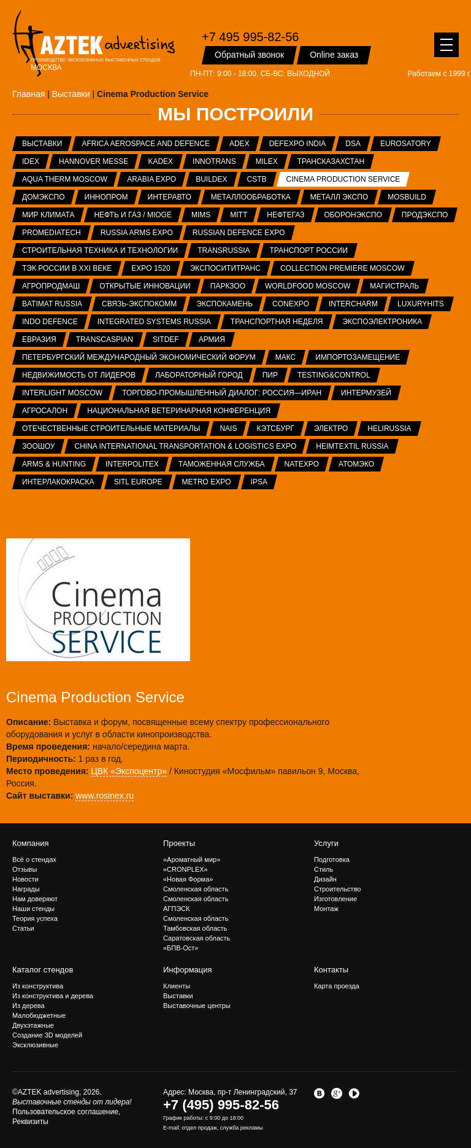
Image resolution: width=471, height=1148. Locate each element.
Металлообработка (251, 197)
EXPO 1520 (150, 268)
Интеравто (169, 197)
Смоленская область (195, 889)
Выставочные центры (197, 1005)
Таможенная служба (221, 464)
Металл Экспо (339, 197)
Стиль (323, 869)
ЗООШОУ (38, 446)
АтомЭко (356, 464)
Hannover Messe (93, 161)
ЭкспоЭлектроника (382, 321)
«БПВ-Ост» (180, 948)
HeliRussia (389, 428)
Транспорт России (309, 250)
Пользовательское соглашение (65, 1111)
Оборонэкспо (353, 215)
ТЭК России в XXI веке (67, 268)
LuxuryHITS (420, 304)
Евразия (39, 339)
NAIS (228, 428)
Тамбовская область (195, 928)
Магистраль (394, 286)
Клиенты (176, 986)
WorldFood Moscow (307, 286)
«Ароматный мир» (191, 859)
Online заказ (334, 55)
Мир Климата (48, 215)
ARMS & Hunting (54, 464)
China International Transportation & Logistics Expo (185, 446)
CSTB (257, 179)
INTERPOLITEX (132, 464)
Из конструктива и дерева (52, 995)
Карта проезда (336, 986)
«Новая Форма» (188, 879)
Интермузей (366, 393)
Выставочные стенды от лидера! (72, 1102)
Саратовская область (196, 938)
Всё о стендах (34, 859)
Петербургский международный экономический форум (139, 357)
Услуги (326, 843)
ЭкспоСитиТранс (225, 268)
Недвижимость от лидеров (79, 375)
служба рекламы (241, 1128)
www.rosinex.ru (104, 796)
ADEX (239, 143)
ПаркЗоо (227, 286)
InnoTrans (214, 161)
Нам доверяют (35, 898)
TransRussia (223, 250)
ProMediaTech (51, 232)
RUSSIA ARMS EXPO (137, 232)
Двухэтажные (33, 1025)
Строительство (337, 889)
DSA (353, 143)
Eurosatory (405, 143)
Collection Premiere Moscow (342, 268)
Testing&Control (333, 375)
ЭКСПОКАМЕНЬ (224, 304)
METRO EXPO (206, 482)
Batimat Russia (52, 304)
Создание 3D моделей (47, 1035)
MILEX (267, 161)
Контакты (331, 969)
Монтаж (326, 908)
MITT (238, 215)
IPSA (259, 482)
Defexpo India (297, 143)
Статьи (23, 928)
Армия (212, 339)
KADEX (160, 161)
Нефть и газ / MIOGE (132, 215)
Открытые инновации (145, 286)
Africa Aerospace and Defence (146, 143)
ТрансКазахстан (330, 161)
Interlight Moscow (62, 393)
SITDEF (166, 339)
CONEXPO (290, 304)
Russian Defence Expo (239, 232)
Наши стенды (33, 908)
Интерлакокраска (58, 482)
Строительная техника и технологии (100, 250)
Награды (26, 889)
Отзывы (24, 869)
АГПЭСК (176, 908)
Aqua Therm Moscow (64, 179)
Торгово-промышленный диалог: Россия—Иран (221, 393)
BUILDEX (211, 179)
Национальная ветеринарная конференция (178, 410)
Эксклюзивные (35, 1045)
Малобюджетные (39, 1015)
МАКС (285, 357)
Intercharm (353, 304)
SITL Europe (138, 482)
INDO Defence (50, 321)
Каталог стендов (42, 969)
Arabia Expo (151, 179)
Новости (25, 879)
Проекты (179, 843)
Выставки (42, 143)
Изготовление (335, 898)
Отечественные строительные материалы (111, 428)
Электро (331, 428)
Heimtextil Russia (352, 446)
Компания (30, 843)
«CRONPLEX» (185, 869)
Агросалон (44, 410)
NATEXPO (302, 464)
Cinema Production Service (343, 179)
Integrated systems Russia (154, 321)
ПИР (270, 375)
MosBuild (407, 197)
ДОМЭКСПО (43, 197)
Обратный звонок (249, 55)
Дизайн (325, 879)
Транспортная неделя (277, 321)
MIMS (200, 215)
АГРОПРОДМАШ (51, 286)
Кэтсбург (275, 428)
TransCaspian (104, 339)
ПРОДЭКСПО (425, 215)
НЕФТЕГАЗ (285, 215)
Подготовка (332, 859)
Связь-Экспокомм (139, 304)
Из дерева (28, 1005)
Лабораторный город (199, 375)
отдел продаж (199, 1128)
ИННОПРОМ (106, 197)
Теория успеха (35, 918)
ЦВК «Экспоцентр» (129, 771)
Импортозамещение (357, 357)
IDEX (30, 161)
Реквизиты (30, 1121)
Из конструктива (37, 986)
